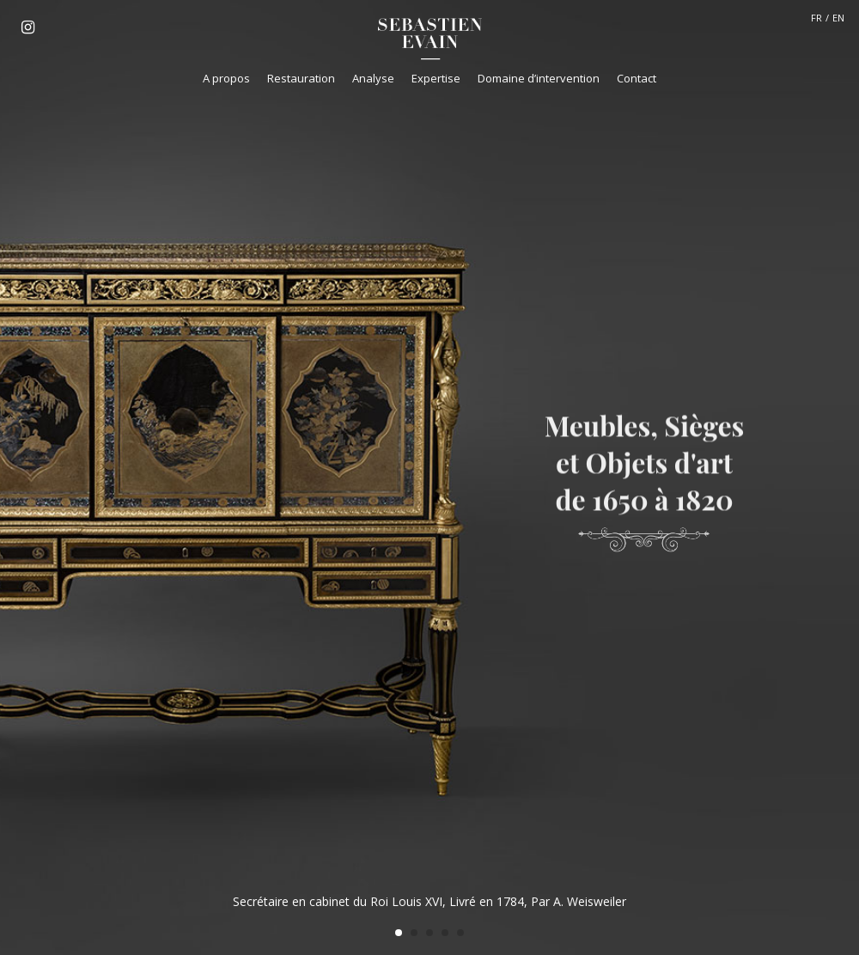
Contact (636, 78)
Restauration (301, 78)
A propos (226, 78)
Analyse (373, 78)
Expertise (435, 78)
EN (838, 17)
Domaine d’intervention (539, 78)
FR (816, 17)
